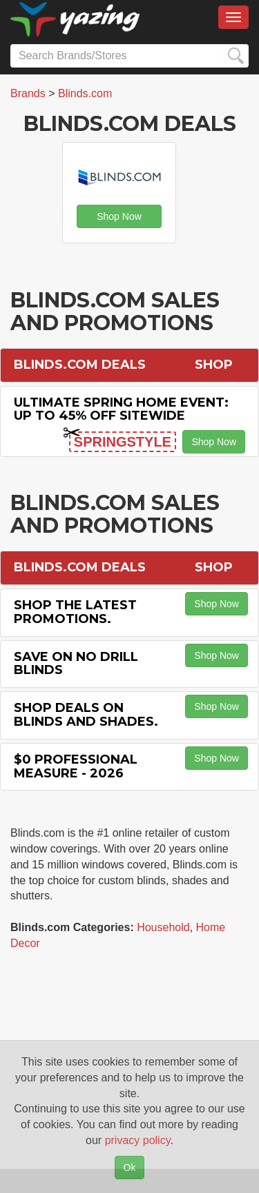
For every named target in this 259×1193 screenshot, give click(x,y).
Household (163, 927)
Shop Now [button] (119, 216)
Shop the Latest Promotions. (75, 612)
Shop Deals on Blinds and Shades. (86, 714)
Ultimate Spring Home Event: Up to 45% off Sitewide (121, 409)
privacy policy (138, 1140)
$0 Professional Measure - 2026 (75, 766)
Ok (130, 1167)
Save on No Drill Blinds (76, 663)
